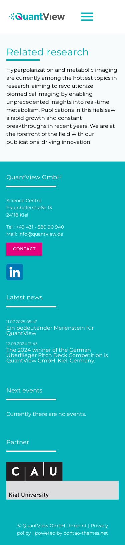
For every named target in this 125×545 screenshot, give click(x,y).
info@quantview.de (40, 234)
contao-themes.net (86, 533)
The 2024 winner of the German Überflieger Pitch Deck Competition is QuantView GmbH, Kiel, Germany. (57, 355)
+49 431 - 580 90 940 (40, 227)
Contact (24, 248)
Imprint (78, 526)
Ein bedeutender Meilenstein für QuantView (50, 330)
